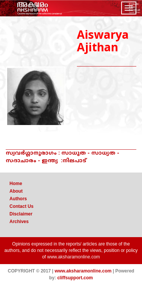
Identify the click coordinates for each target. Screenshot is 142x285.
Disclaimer (21, 214)
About (16, 191)
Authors (18, 198)
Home (15, 183)
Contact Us (21, 206)
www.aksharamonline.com (73, 257)
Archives (19, 221)
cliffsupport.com (75, 277)
